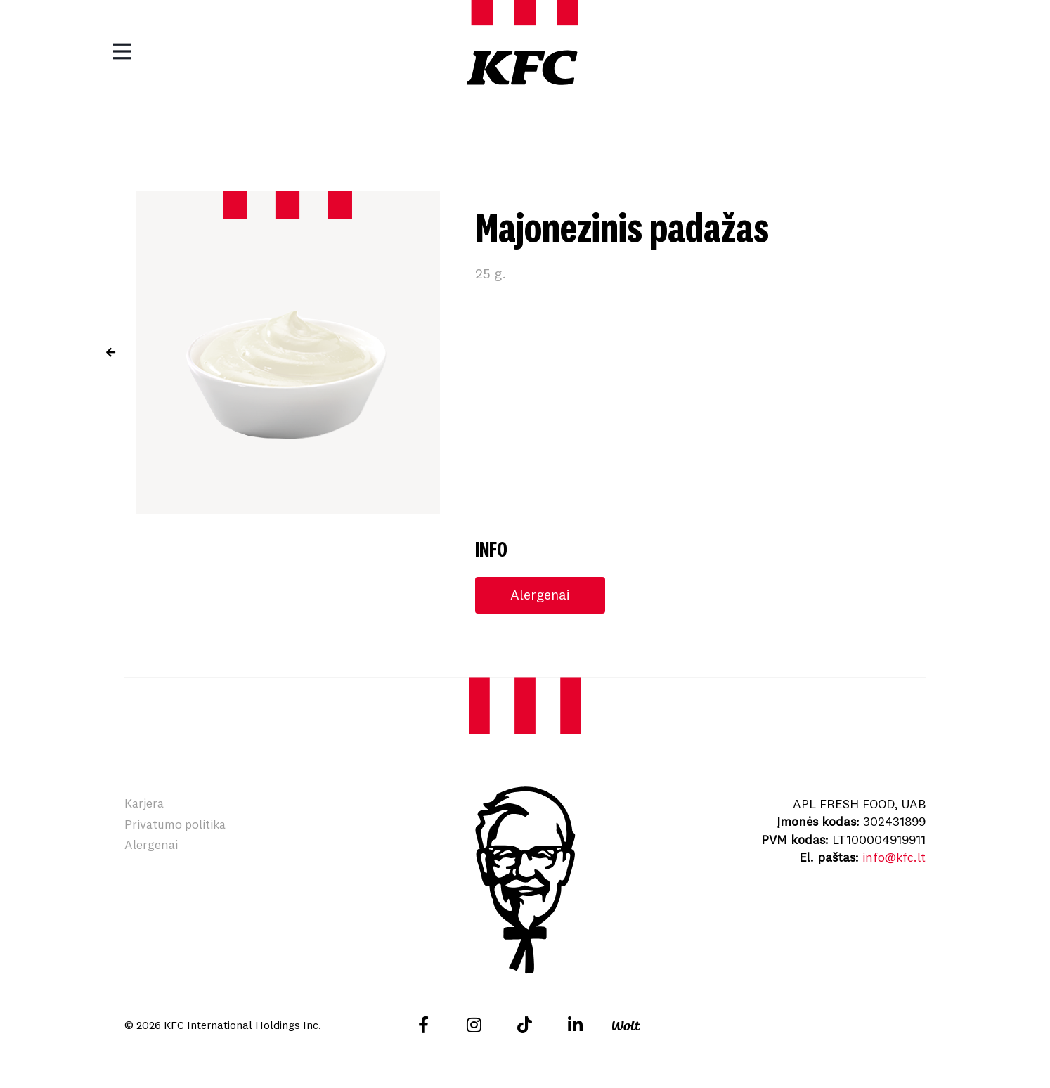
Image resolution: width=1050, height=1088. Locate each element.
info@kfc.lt (893, 857)
